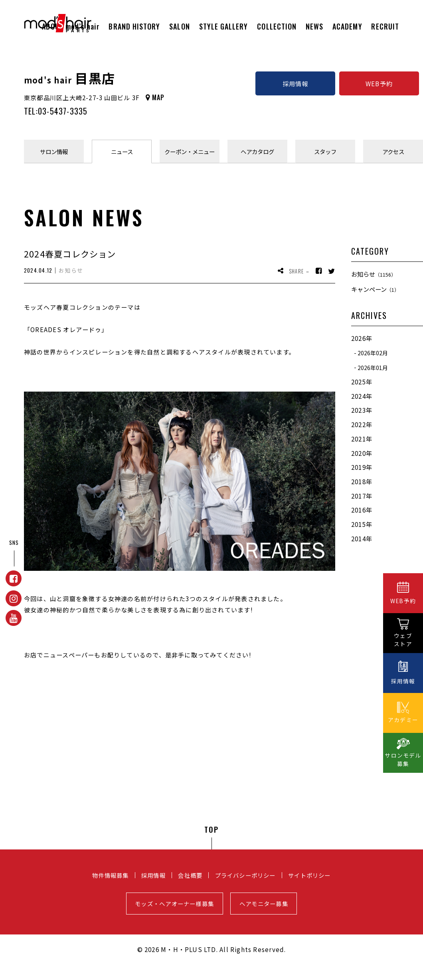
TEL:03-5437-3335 (55, 111)
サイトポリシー (309, 875)
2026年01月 (373, 367)
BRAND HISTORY (134, 26)
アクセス (393, 151)
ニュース (122, 151)
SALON (179, 26)
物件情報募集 (110, 875)
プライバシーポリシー (245, 875)
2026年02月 (373, 353)
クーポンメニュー (189, 151)
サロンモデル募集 (403, 759)
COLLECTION (276, 26)
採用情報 (295, 83)
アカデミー (403, 720)
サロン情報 (54, 151)
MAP (158, 97)
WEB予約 (379, 83)
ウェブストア (403, 639)
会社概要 (190, 875)
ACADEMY (347, 26)
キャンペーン (375, 289)
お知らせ (373, 273)
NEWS (314, 26)
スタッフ (325, 151)
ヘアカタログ (257, 151)
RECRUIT (385, 26)
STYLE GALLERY (223, 26)
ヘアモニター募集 (263, 903)
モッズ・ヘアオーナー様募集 (174, 903)
